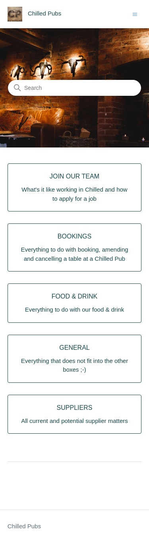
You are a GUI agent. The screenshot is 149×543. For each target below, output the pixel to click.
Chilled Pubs (24, 526)
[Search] (74, 88)
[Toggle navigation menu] (134, 13)
